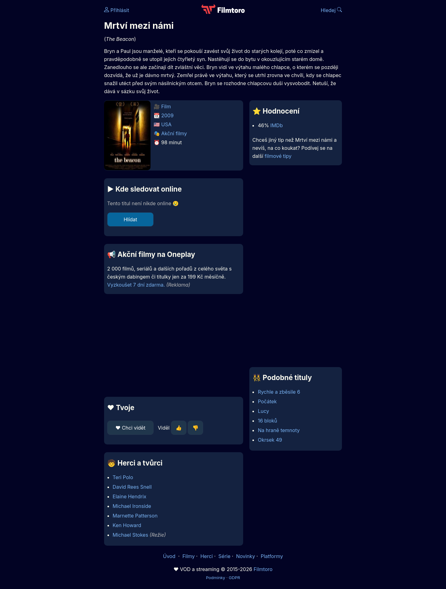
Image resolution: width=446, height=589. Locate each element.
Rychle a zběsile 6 (279, 392)
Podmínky (215, 577)
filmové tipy (278, 156)
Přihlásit (116, 10)
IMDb (276, 125)
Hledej (331, 10)
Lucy (263, 411)
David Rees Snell (132, 487)
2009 (167, 115)
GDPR (234, 577)
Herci (206, 556)
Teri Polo (123, 477)
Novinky (245, 556)
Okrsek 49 (270, 440)
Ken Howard (127, 525)
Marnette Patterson (135, 516)
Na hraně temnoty (279, 430)
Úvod (170, 556)
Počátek (267, 401)
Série (224, 556)
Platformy (272, 556)
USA (166, 124)
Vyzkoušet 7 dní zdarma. (136, 285)
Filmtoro (263, 569)
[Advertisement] (59, 95)
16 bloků (267, 421)
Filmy (188, 556)
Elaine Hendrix (129, 496)
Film (166, 106)
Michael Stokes (130, 535)
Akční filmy (174, 133)
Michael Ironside (132, 506)
